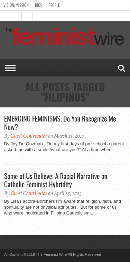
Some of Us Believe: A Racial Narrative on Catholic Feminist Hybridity (56, 180)
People (54, 5)
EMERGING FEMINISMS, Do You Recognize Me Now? (60, 122)
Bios (38, 5)
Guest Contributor (28, 136)
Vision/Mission (16, 5)
